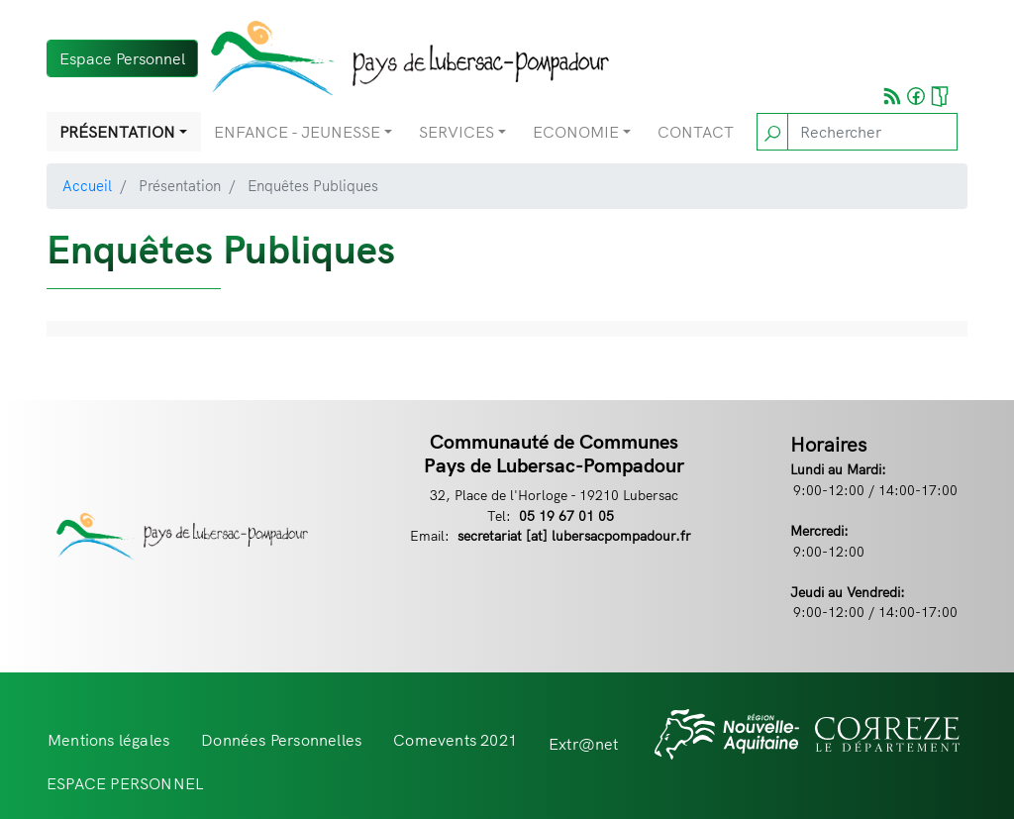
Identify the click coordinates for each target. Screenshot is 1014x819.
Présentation (117, 132)
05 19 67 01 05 (566, 515)
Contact (696, 132)
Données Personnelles (281, 740)
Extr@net (584, 744)
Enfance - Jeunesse (297, 132)
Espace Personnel (122, 58)
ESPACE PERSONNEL (125, 783)
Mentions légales (108, 740)
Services (456, 132)
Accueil (87, 185)
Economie (576, 132)
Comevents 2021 (455, 740)
